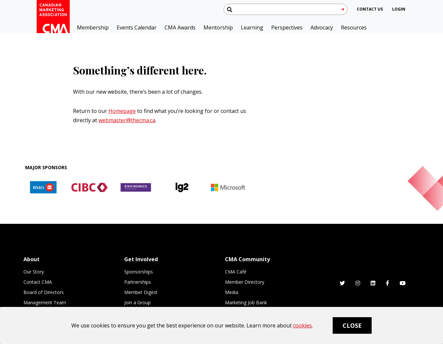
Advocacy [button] (322, 27)
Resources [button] (354, 27)
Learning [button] (252, 27)
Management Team (44, 302)
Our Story (33, 272)
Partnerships (137, 282)
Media (231, 292)
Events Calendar (137, 27)
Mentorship (218, 27)
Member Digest (141, 292)
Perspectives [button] (287, 27)
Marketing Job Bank (246, 302)
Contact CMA (37, 282)
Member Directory (244, 282)
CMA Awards (180, 27)
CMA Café (235, 272)
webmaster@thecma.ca (126, 120)
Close (352, 325)
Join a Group (137, 302)
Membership (93, 27)
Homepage (122, 111)
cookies (302, 325)
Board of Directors (43, 292)
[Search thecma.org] (286, 9)
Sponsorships (138, 272)
